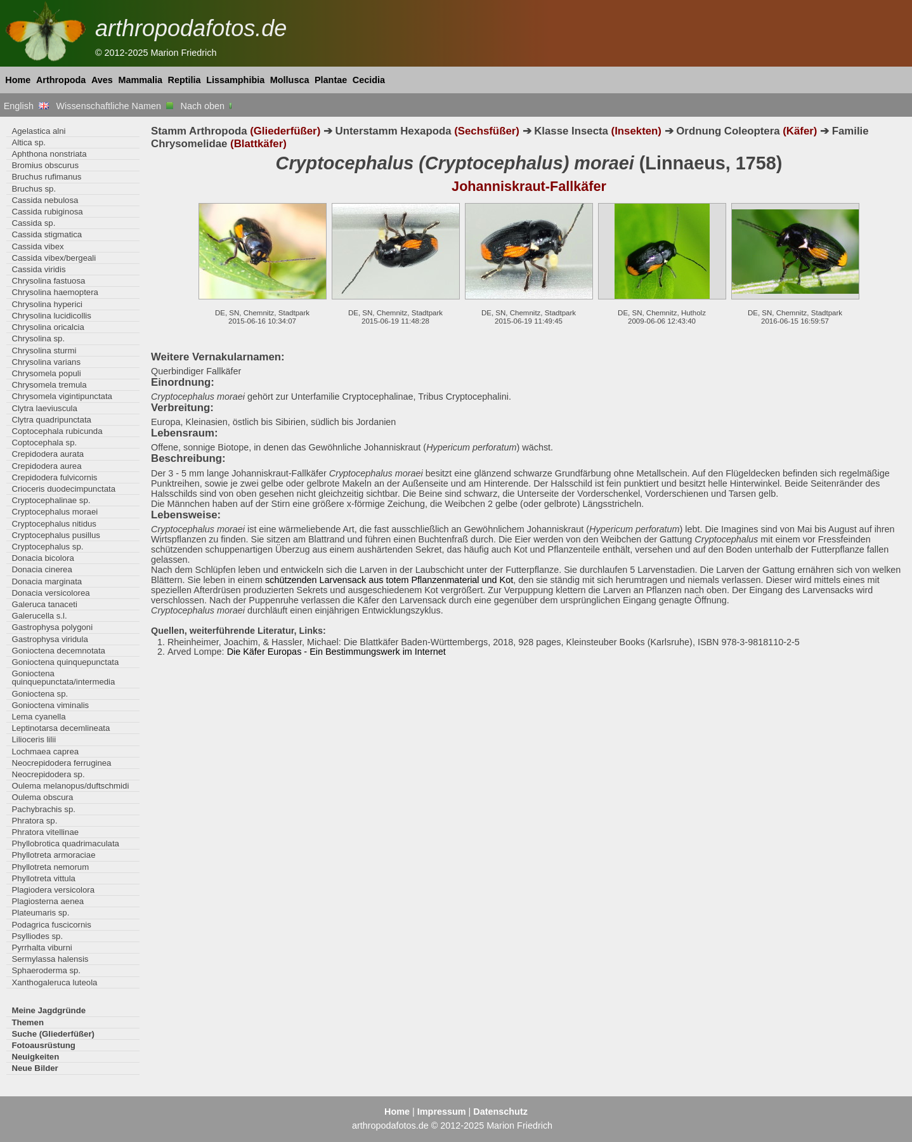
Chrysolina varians (46, 362)
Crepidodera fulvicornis (54, 477)
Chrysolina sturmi (43, 350)
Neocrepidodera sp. (47, 774)
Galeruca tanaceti (44, 604)
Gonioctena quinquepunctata (65, 662)
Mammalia (140, 80)
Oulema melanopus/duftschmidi (70, 786)
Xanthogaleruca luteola (54, 982)
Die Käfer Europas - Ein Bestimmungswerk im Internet (336, 651)
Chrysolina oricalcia (47, 327)
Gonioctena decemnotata (58, 650)
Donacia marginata (46, 581)
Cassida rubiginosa (46, 211)
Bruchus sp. (33, 189)
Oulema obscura (42, 797)
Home (17, 80)
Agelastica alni (38, 131)
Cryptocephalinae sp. (50, 500)
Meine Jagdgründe (48, 1010)
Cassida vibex (37, 246)
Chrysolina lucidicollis (51, 315)
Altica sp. (28, 142)
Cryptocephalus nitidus (53, 523)
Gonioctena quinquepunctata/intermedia (63, 677)
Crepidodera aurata (47, 454)
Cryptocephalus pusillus (55, 535)
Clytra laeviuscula (44, 408)
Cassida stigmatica (46, 234)
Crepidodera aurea (46, 466)
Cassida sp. (33, 223)
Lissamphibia (235, 80)
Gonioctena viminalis (50, 705)
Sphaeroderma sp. (46, 970)
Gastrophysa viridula (49, 639)
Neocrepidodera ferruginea (61, 763)
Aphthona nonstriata (48, 154)
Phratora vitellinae (45, 832)
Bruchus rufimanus (46, 176)
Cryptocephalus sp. (47, 546)
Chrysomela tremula (48, 385)
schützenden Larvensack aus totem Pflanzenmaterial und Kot (389, 580)
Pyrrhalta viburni (41, 947)
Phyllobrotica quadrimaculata (65, 843)
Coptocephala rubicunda (56, 431)
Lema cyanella (38, 716)
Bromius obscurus (45, 165)
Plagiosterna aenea (47, 901)
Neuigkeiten (35, 1056)
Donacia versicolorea (50, 593)
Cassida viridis (38, 269)
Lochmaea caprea (45, 751)
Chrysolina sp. (38, 338)
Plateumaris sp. (40, 912)
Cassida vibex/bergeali (53, 258)
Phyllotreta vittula (43, 878)
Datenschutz (500, 1111)
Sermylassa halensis (49, 959)
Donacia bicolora (42, 558)
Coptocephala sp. (44, 442)
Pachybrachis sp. (43, 809)
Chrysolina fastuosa (48, 281)
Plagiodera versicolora (52, 890)
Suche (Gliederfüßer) (52, 1034)
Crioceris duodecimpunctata (63, 489)
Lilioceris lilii (33, 739)
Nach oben (208, 106)
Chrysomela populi (46, 373)
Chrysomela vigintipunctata (61, 396)
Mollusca (289, 80)
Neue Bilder (34, 1068)
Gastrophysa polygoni (52, 627)
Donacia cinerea (41, 569)
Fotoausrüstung (43, 1045)
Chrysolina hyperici (46, 304)
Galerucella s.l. (39, 615)
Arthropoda (61, 80)
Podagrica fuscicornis (51, 924)
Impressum (441, 1111)
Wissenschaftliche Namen (114, 106)
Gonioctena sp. (39, 694)
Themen (27, 1022)
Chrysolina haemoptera (54, 292)
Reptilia (184, 80)
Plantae (331, 80)
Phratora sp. (34, 820)
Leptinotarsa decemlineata (60, 728)
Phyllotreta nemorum (50, 867)
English (26, 106)
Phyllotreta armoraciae (53, 855)
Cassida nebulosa (44, 200)
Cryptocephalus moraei (54, 511)
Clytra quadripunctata (51, 419)
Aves (102, 80)
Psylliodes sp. (37, 936)
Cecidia (369, 80)
